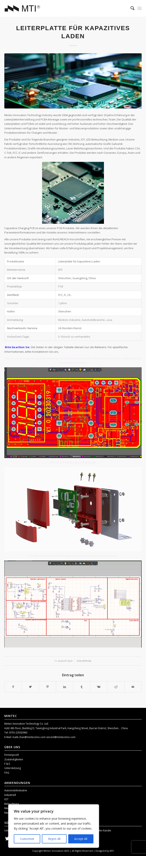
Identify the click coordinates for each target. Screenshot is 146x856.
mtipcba (86, 661)
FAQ (6, 772)
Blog (73, 21)
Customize (27, 839)
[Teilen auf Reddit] (115, 686)
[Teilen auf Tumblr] (81, 686)
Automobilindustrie (15, 790)
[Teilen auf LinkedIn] (64, 686)
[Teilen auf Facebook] (13, 686)
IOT (6, 799)
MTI (112, 850)
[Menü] (139, 8)
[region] (53, 826)
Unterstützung (12, 768)
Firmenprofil (11, 755)
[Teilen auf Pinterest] (47, 686)
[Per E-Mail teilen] (133, 686)
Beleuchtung (11, 804)
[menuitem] (130, 8)
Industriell (10, 795)
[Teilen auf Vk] (98, 686)
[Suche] (130, 8)
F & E (7, 764)
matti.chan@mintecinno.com (29, 737)
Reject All (54, 839)
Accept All (80, 839)
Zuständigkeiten (13, 759)
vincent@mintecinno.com (60, 737)
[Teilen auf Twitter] (30, 686)
